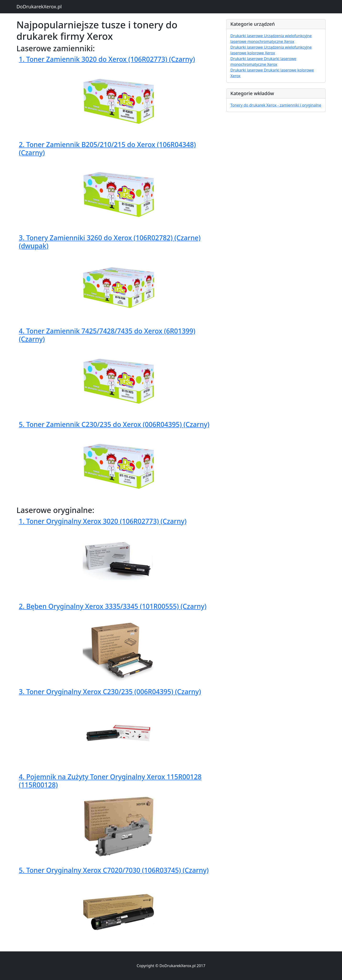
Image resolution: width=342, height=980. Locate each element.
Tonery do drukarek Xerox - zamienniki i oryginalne (275, 105)
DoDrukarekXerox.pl (39, 6)
